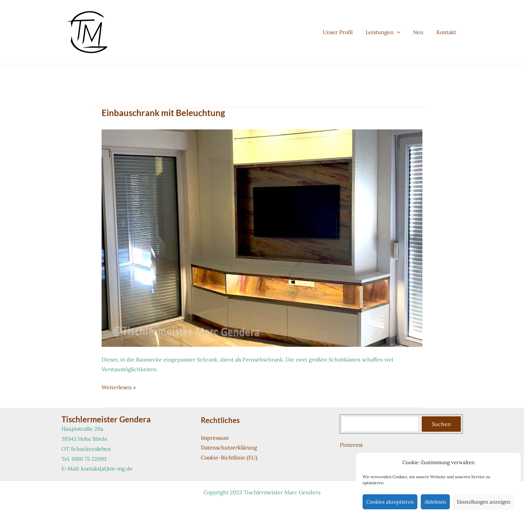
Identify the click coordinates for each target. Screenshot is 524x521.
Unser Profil (345, 32)
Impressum (215, 437)
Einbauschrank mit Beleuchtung (163, 112)
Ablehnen (435, 502)
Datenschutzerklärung (229, 447)
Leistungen (388, 32)
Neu (421, 32)
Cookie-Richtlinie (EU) (229, 457)
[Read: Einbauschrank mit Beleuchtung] (262, 237)
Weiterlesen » (119, 388)
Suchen (441, 424)
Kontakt (447, 32)
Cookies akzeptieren (390, 502)
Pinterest (351, 444)
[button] (402, 32)
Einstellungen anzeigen (483, 502)
